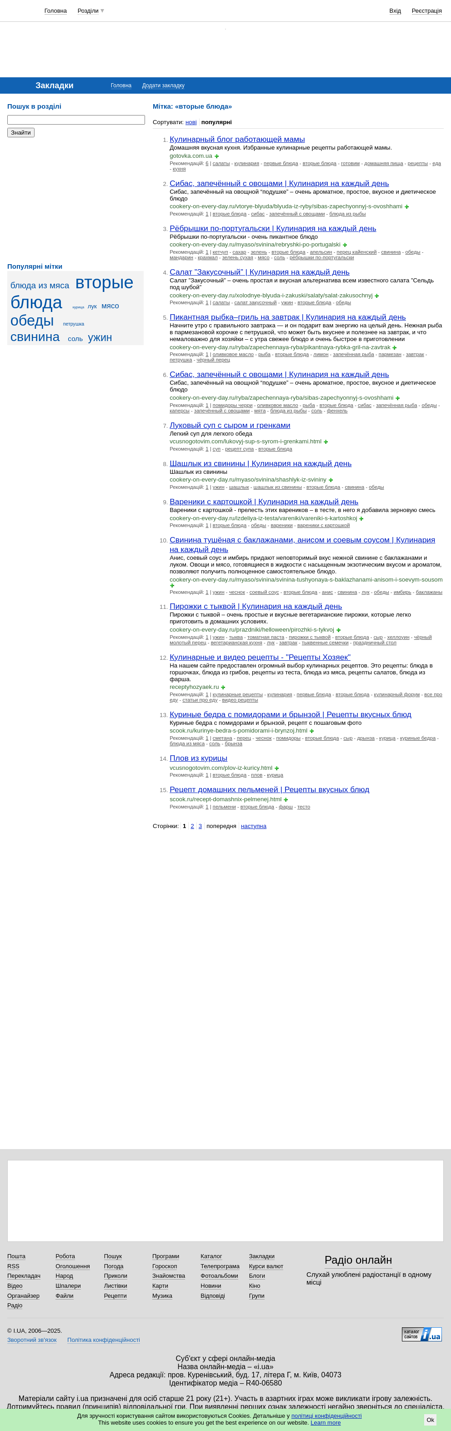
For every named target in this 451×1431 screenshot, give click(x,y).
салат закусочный (256, 302)
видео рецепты (240, 700)
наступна (253, 826)
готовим (350, 163)
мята (260, 410)
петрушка (74, 323)
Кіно (255, 1285)
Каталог (211, 1256)
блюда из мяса (40, 285)
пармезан (390, 354)
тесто (303, 806)
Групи (257, 1295)
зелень (259, 252)
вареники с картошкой (323, 525)
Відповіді (212, 1295)
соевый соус (264, 592)
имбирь (402, 592)
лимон (320, 354)
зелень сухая (237, 257)
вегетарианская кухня (236, 642)
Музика (162, 1295)
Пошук (113, 1256)
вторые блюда (319, 163)
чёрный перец (214, 359)
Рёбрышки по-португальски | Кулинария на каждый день (273, 228)
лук (92, 306)
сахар (239, 252)
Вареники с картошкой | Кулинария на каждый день (264, 501)
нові (191, 122)
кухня (179, 168)
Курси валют (266, 1266)
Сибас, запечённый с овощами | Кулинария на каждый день (279, 183)
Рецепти (115, 1295)
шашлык (239, 487)
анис (327, 592)
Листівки (115, 1285)
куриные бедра (418, 738)
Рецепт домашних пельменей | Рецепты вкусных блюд (269, 789)
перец (244, 738)
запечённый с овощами (297, 213)
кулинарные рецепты (238, 694)
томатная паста (265, 637)
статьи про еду (199, 700)
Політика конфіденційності (103, 1339)
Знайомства (168, 1275)
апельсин (321, 252)
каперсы (180, 410)
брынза (233, 743)
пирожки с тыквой (310, 637)
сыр (378, 637)
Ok (430, 1419)
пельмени (224, 806)
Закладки (262, 1256)
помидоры (288, 738)
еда (436, 163)
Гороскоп (164, 1266)
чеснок (237, 592)
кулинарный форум (397, 694)
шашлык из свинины (278, 487)
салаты (221, 163)
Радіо (14, 1305)
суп (216, 449)
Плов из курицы (198, 758)
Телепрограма (220, 1266)
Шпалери (68, 1285)
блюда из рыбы (347, 213)
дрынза (366, 738)
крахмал (208, 257)
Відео (15, 1285)
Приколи (115, 1275)
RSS (13, 1266)
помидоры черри (233, 405)
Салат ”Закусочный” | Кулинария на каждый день (260, 271)
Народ (64, 1275)
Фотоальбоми (219, 1275)
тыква (236, 637)
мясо (110, 305)
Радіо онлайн (358, 1260)
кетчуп (220, 252)
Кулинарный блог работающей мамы (237, 139)
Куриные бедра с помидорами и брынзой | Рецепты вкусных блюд (290, 714)
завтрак (415, 354)
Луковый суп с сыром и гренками (230, 425)
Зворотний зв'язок (31, 1339)
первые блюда (281, 163)
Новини (210, 1285)
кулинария (247, 163)
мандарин (181, 257)
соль (75, 338)
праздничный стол (374, 642)
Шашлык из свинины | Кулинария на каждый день (260, 463)
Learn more (326, 1422)
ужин (100, 337)
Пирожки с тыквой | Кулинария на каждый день (256, 606)
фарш (286, 806)
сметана (222, 738)
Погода (114, 1266)
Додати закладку (163, 85)
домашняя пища (383, 163)
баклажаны (429, 592)
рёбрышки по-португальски (322, 257)
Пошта (16, 1256)
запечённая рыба (353, 354)
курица (78, 307)
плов (256, 775)
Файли (64, 1295)
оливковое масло (233, 354)
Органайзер (23, 1295)
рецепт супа (239, 449)
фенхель (337, 410)
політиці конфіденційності (326, 1415)
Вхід (395, 10)
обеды (32, 320)
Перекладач (23, 1275)
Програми (165, 1256)
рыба (264, 354)
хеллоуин (398, 637)
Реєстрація (427, 10)
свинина (35, 336)
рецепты (418, 163)
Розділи (88, 10)
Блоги (257, 1275)
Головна (56, 10)
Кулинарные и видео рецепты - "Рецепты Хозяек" (260, 657)
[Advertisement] (75, 200)
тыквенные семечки (325, 642)
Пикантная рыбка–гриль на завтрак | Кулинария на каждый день (288, 316)
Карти (160, 1285)
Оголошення (72, 1266)
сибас (258, 213)
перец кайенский (357, 252)
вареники (281, 525)
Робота (65, 1256)
